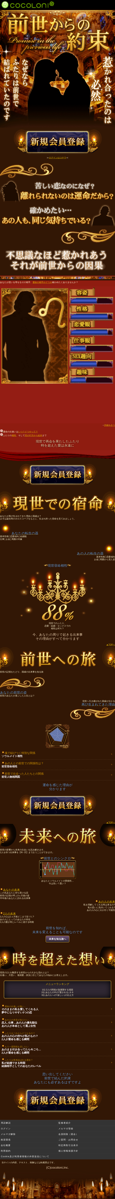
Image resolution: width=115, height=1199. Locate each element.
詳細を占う (109, 425)
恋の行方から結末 (33, 435)
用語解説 (6, 1123)
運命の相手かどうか (42, 282)
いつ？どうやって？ (28, 431)
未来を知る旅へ (57, 939)
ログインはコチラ (57, 157)
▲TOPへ (110, 644)
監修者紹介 (64, 1123)
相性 (14, 435)
